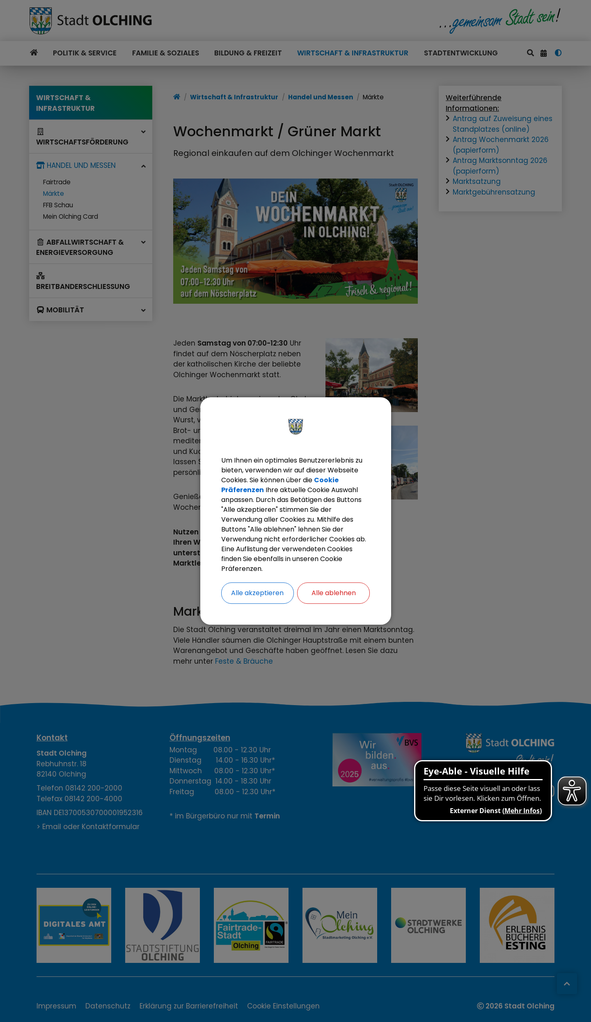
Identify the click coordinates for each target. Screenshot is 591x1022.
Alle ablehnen (334, 593)
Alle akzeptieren (257, 593)
